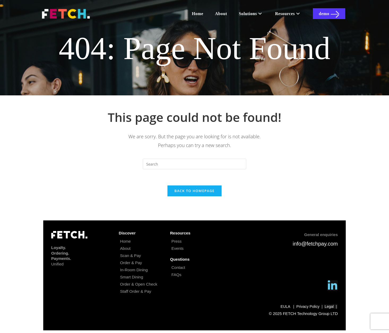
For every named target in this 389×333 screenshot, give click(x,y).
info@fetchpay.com (315, 244)
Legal (331, 306)
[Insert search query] (194, 164)
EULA (285, 306)
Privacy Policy (308, 306)
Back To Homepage (194, 190)
